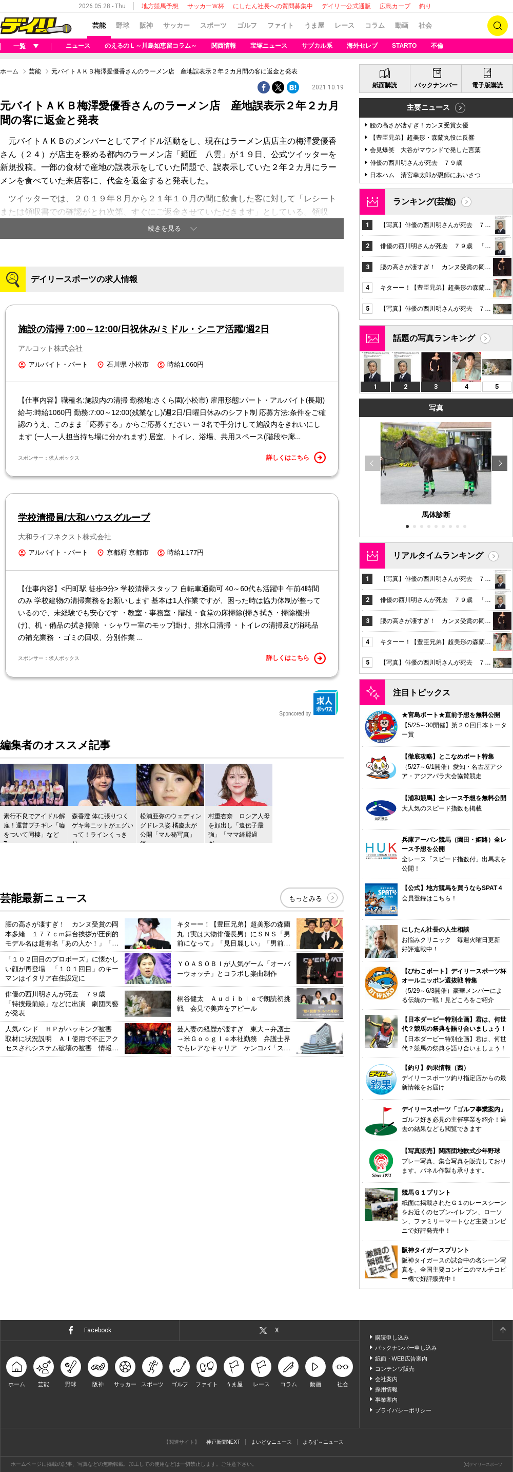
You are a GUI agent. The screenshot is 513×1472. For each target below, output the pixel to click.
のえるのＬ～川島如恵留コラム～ (151, 45)
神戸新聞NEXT (223, 1442)
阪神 (146, 25)
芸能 (99, 25)
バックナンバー (436, 85)
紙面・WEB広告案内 (401, 1358)
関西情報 (223, 45)
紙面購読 (384, 85)
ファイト (280, 25)
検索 (497, 25)
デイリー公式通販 (346, 6)
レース (344, 25)
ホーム (9, 71)
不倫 (437, 45)
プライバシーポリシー (403, 1410)
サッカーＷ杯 (205, 6)
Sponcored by (309, 703)
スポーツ (213, 25)
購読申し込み (392, 1337)
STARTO (404, 45)
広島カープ (395, 6)
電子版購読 (487, 85)
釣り (425, 6)
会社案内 (386, 1379)
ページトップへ (502, 1330)
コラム (375, 25)
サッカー (176, 25)
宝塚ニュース (268, 45)
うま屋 (314, 25)
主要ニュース (428, 107)
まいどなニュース (271, 1442)
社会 (425, 25)
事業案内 (386, 1399)
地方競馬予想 (160, 6)
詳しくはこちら (296, 457)
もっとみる (305, 898)
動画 (401, 25)
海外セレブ (362, 45)
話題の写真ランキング (434, 338)
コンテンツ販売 (395, 1369)
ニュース (78, 45)
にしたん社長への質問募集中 (273, 6)
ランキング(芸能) (424, 201)
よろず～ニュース (323, 1442)
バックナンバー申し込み (406, 1348)
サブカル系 (317, 45)
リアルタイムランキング (438, 555)
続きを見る (164, 228)
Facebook (97, 1330)
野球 (122, 25)
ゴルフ (247, 25)
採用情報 (386, 1389)
